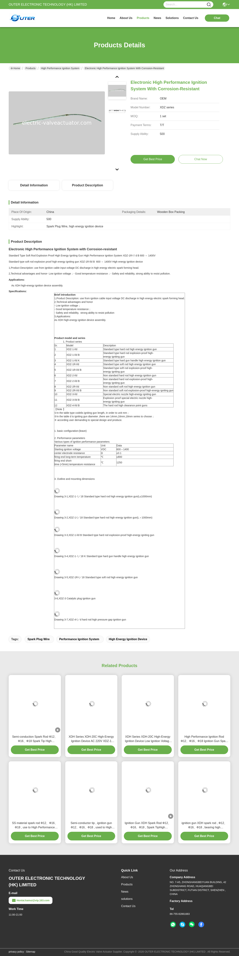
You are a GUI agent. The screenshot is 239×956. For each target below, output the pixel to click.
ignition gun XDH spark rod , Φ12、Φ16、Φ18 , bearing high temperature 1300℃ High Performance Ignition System (204, 825)
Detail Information (34, 185)
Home (111, 18)
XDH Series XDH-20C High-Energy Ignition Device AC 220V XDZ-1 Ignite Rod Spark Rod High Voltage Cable (91, 739)
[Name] (209, 4)
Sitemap (30, 951)
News (124, 891)
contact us (190, 18)
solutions (172, 18)
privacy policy (16, 951)
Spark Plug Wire (38, 639)
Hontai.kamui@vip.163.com (31, 900)
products (143, 18)
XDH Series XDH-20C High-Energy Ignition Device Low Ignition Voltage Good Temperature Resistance (148, 739)
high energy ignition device (128, 639)
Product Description (87, 185)
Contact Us (128, 906)
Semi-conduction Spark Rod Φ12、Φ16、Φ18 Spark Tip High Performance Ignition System (34, 739)
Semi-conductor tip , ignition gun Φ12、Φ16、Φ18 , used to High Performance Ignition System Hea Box (91, 825)
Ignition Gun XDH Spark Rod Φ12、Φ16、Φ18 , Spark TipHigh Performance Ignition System (148, 825)
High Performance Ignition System (60, 68)
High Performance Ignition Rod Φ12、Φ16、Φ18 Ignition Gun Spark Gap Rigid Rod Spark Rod (204, 739)
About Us (127, 877)
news (157, 18)
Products (30, 68)
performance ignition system (79, 639)
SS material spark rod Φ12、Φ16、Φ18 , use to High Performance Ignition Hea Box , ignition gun (34, 825)
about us (126, 18)
